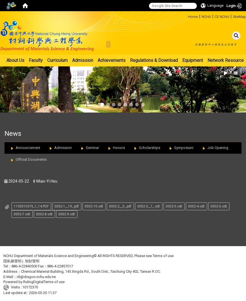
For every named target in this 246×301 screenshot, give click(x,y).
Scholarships (149, 148)
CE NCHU (222, 17)
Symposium (183, 148)
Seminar (92, 148)
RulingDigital (33, 282)
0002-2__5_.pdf (120, 206)
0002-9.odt (66, 214)
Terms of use (163, 256)
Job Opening (217, 148)
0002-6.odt (218, 206)
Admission (82, 60)
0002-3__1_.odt (148, 206)
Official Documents (31, 159)
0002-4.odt (196, 206)
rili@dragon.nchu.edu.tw (36, 277)
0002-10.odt (94, 206)
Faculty (36, 60)
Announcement (28, 148)
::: (186, 16)
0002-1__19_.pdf (67, 206)
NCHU (206, 17)
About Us (15, 60)
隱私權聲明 (12, 261)
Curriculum (57, 60)
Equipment (192, 60)
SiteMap (239, 17)
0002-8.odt (44, 214)
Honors (119, 148)
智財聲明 (32, 261)
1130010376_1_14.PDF (31, 206)
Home (193, 17)
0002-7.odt (22, 214)
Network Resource (225, 60)
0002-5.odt (174, 206)
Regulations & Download (154, 60)
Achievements (112, 60)
